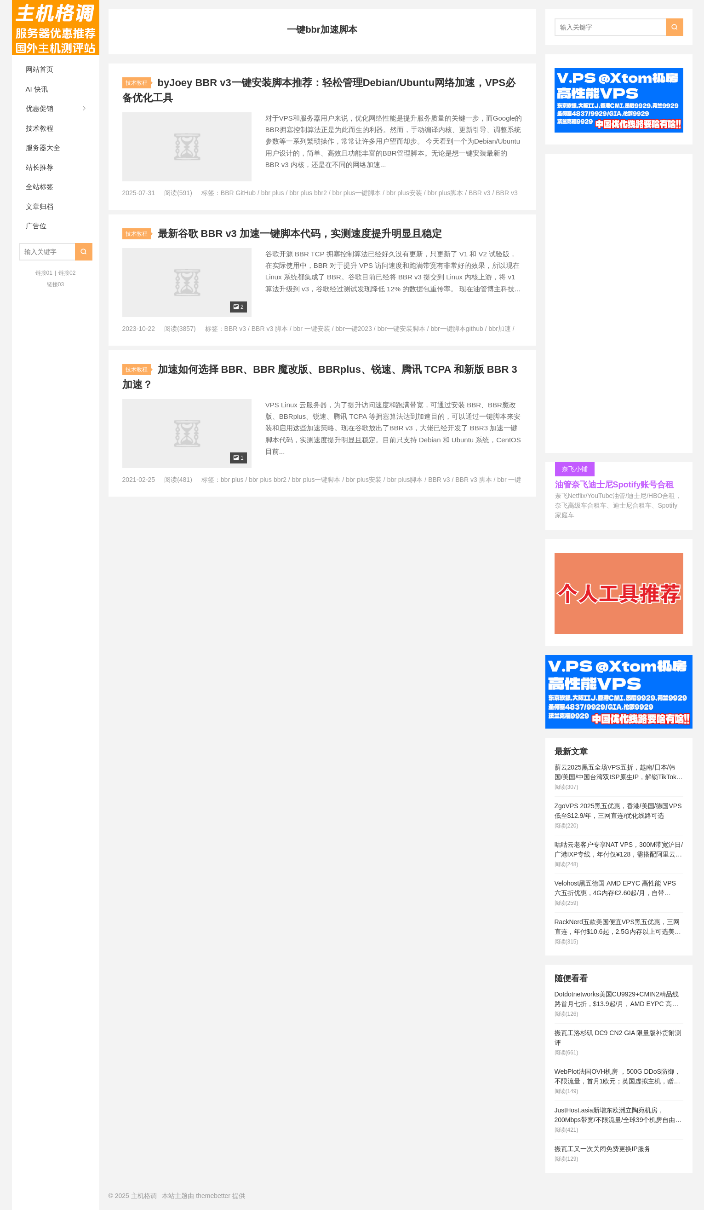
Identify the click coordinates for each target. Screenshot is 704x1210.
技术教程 (39, 128)
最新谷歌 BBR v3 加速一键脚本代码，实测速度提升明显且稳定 (300, 233)
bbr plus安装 (404, 193)
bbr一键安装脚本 (401, 328)
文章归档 (39, 206)
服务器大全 (43, 147)
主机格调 (55, 27)
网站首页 (39, 69)
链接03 (55, 284)
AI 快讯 (37, 89)
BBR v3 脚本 (270, 328)
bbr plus (272, 193)
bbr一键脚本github (457, 328)
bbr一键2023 (354, 328)
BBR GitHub (238, 193)
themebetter (213, 1195)
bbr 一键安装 (311, 328)
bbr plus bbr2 (308, 193)
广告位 (36, 226)
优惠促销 (39, 108)
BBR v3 (479, 193)
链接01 (43, 273)
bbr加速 (500, 328)
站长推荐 (39, 167)
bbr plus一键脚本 (356, 193)
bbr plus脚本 (446, 193)
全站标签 (39, 187)
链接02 (66, 273)
